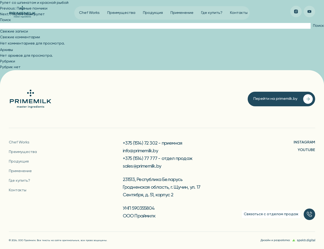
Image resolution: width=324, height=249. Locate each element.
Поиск (5, 20)
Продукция (153, 13)
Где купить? (212, 13)
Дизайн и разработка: (287, 240)
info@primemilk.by (140, 151)
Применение (182, 13)
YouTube (306, 150)
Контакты (239, 13)
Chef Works (89, 13)
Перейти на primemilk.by (283, 99)
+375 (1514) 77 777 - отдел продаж (158, 158)
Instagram (304, 142)
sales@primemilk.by (142, 166)
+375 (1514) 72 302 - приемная (152, 143)
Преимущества (121, 13)
